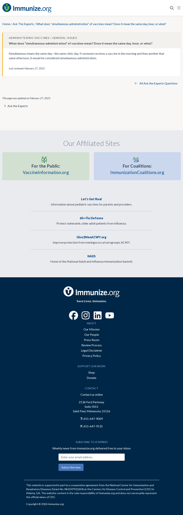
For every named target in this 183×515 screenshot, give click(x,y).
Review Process (91, 345)
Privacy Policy (91, 355)
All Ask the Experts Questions (156, 83)
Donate (91, 377)
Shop (91, 372)
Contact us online (91, 394)
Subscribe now (71, 467)
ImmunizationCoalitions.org (137, 169)
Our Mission (91, 329)
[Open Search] (171, 8)
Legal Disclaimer (91, 350)
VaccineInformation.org (46, 169)
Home (6, 24)
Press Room (91, 340)
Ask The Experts (23, 24)
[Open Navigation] (178, 8)
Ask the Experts (18, 106)
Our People (91, 334)
